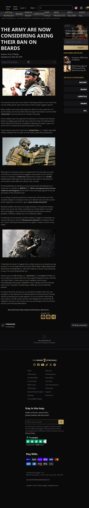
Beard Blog (49, 378)
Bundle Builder (33, 378)
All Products (32, 374)
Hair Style (47, 14)
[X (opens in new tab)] (50, 364)
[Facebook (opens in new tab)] (38, 364)
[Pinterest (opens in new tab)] (54, 364)
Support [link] (48, 392)
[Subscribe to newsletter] (61, 422)
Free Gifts (48, 381)
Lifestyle (39, 13)
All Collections (50, 374)
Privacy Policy (30, 433)
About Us (48, 371)
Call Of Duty (18, 276)
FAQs (29, 371)
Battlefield (30, 276)
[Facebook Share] (43, 317)
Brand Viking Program (36, 392)
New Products (59, 14)
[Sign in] (81, 8)
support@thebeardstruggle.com (38, 479)
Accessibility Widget (35, 399)
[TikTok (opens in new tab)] (47, 365)
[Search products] (57, 8)
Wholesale (49, 388)
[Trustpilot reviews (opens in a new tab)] (36, 440)
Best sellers (71, 14)
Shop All (82, 14)
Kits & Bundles (9, 14)
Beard (19, 13)
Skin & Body (28, 14)
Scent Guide (15, 8)
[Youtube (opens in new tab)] (42, 364)
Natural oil (49, 395)
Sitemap (31, 395)
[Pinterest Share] (48, 317)
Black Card (32, 385)
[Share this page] (53, 317)
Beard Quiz (8, 8)
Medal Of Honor (47, 276)
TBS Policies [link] (32, 388)
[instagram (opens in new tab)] (34, 364)
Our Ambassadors (51, 385)
